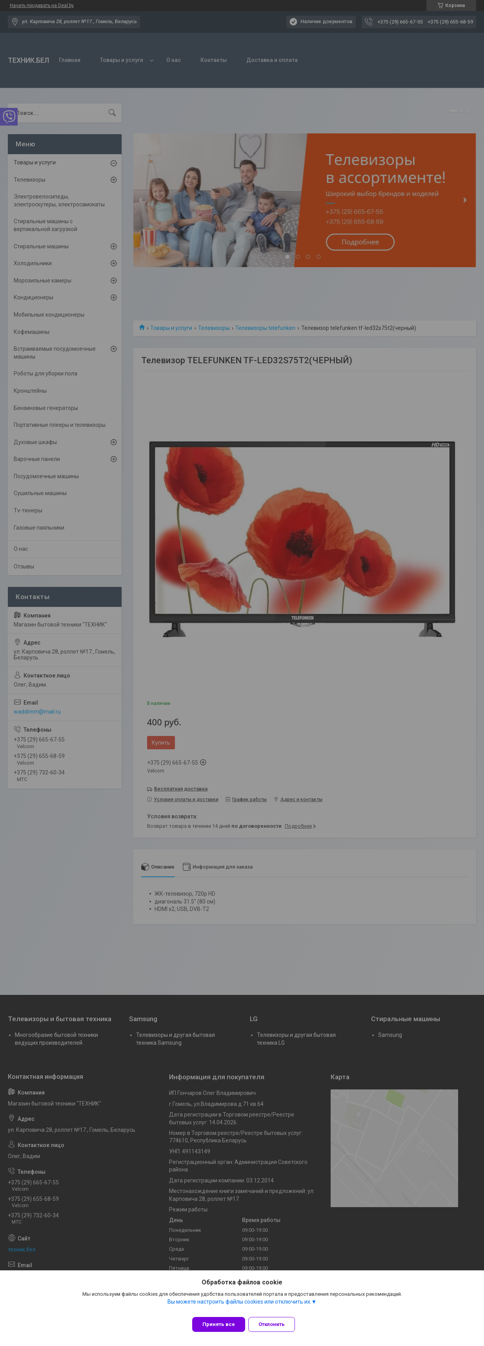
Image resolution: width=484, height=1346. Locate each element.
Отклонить (276, 1324)
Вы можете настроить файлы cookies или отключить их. (239, 1306)
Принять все (218, 1324)
